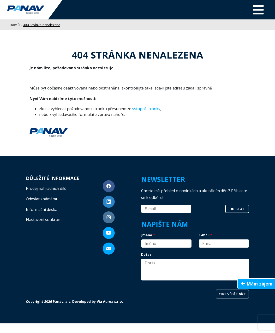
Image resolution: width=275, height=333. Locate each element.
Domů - (16, 25)
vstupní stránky (146, 108)
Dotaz (146, 254)
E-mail (204, 235)
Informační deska (41, 209)
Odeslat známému (42, 199)
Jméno (146, 235)
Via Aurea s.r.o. (110, 301)
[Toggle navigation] (258, 9)
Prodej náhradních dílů (46, 188)
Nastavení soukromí (44, 219)
